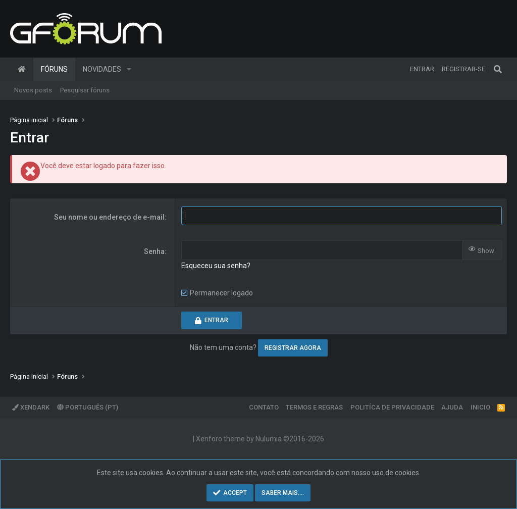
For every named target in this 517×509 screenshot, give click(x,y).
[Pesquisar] (498, 69)
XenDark (30, 407)
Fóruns (54, 69)
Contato (264, 407)
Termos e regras (314, 407)
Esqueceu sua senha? (215, 266)
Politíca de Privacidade (392, 407)
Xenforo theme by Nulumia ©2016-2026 (260, 439)
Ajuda (452, 407)
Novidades (102, 69)
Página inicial (21, 69)
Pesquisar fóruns (85, 90)
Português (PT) (87, 407)
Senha (154, 251)
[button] (129, 69)
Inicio (480, 407)
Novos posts (33, 90)
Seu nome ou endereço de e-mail (109, 217)
